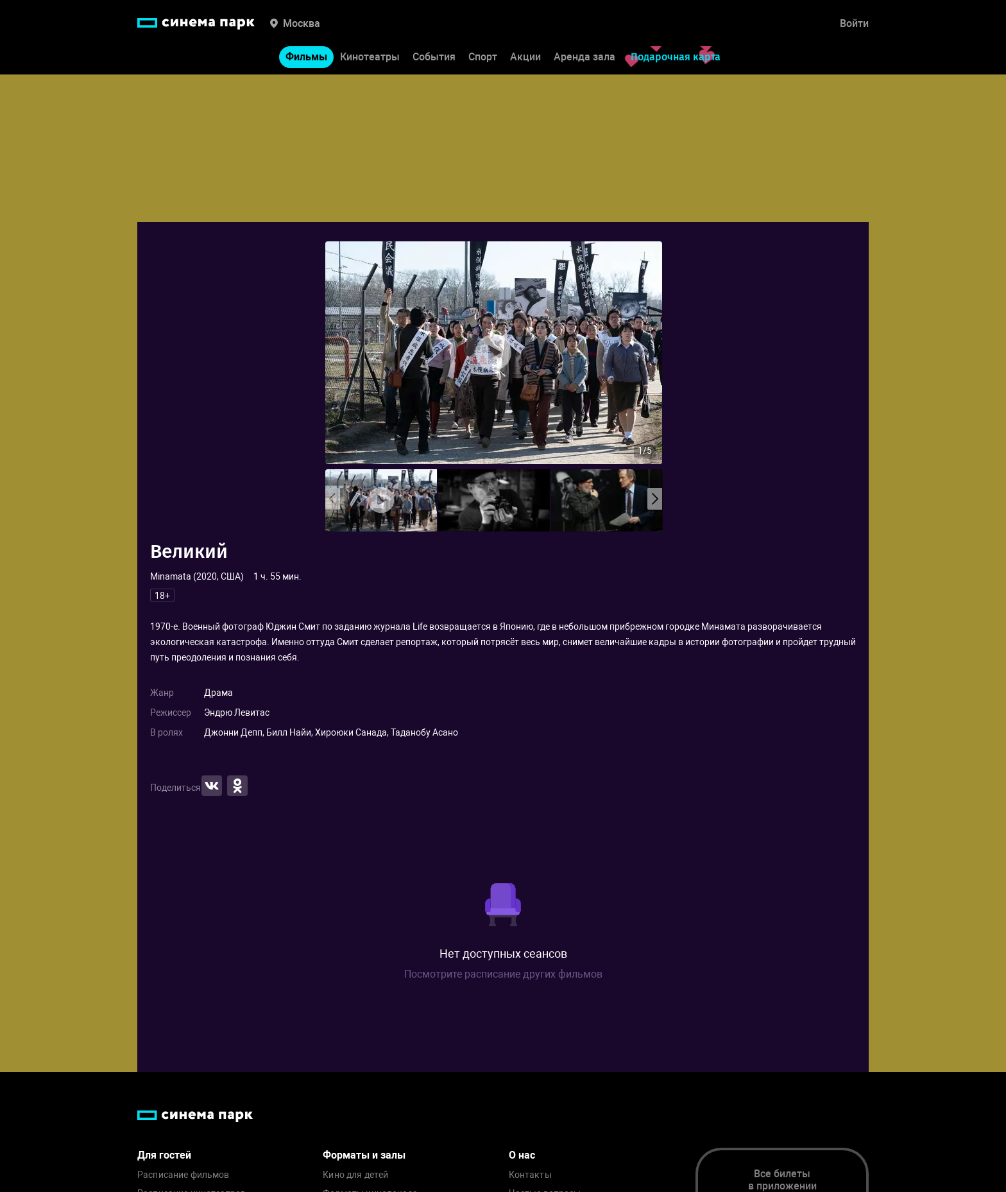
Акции (525, 57)
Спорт (482, 57)
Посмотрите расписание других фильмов (503, 974)
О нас (522, 1155)
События (434, 57)
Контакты (530, 1175)
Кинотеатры (370, 57)
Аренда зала (584, 57)
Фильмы (306, 57)
